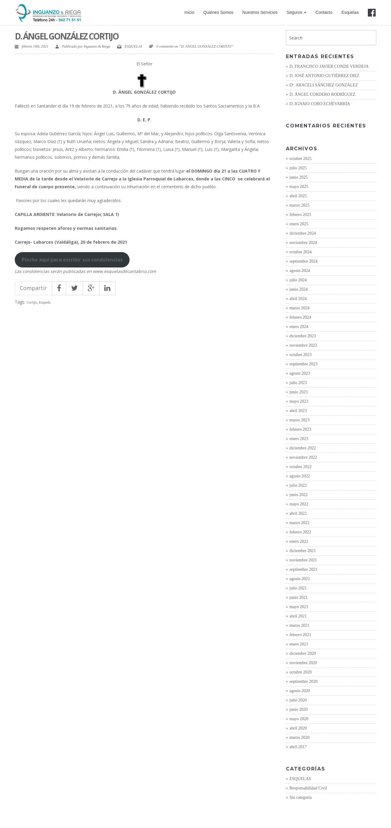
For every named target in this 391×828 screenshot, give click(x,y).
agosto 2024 (299, 270)
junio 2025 (298, 177)
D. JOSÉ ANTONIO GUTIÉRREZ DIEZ (324, 75)
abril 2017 (298, 747)
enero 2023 (298, 438)
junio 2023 (298, 392)
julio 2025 (298, 168)
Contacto (323, 12)
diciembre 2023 (302, 336)
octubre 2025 (300, 158)
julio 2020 (298, 700)
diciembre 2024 (302, 233)
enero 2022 (298, 541)
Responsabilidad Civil (308, 788)
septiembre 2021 (303, 569)
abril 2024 (298, 298)
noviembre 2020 (303, 663)
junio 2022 (298, 494)
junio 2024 (298, 289)
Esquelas (350, 12)
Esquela (45, 302)
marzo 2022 (299, 522)
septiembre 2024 (303, 261)
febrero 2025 (300, 214)
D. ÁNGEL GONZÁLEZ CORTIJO (66, 36)
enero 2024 (298, 326)
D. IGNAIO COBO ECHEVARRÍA (319, 104)
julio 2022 (298, 485)
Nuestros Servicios (260, 12)
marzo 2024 (299, 308)
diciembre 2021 (302, 550)
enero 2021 (298, 644)
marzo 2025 (299, 205)
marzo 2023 (299, 420)
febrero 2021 (300, 635)
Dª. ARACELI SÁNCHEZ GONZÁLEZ (323, 85)
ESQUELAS (133, 46)
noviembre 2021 (303, 560)
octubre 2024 (300, 252)
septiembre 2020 (303, 681)
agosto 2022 (299, 476)
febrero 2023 (300, 429)
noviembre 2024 (303, 242)
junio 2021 (298, 597)
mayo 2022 (298, 504)
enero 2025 (298, 224)
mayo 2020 (298, 719)
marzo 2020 (299, 737)
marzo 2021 (299, 625)
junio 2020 (298, 709)
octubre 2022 (300, 466)
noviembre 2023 (303, 345)
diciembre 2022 (302, 448)
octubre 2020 (300, 672)
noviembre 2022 (303, 457)
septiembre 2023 (303, 364)
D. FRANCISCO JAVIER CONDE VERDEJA (329, 66)
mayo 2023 (298, 401)
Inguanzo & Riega (97, 46)
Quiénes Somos (218, 12)
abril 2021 (298, 616)
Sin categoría (300, 797)
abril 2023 (298, 410)
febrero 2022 (300, 532)
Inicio (189, 12)
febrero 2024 (300, 317)
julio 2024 (298, 280)
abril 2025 (298, 196)
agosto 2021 (299, 578)
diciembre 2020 (302, 653)
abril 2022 (298, 513)
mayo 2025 (298, 186)
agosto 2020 (299, 691)
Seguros (296, 12)
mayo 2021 (298, 607)
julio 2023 (298, 382)
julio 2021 (298, 588)
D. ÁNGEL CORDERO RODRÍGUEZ (322, 94)
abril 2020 (298, 728)
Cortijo (32, 302)
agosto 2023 (299, 373)
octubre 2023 (300, 354)
